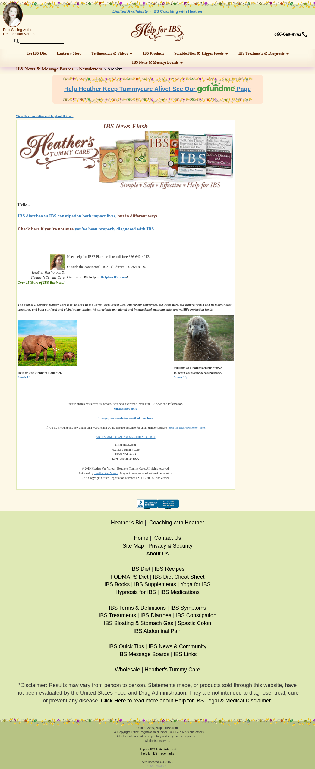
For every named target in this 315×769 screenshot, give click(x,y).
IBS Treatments (117, 615)
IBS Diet (140, 569)
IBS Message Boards (143, 654)
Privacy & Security (170, 546)
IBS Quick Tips (126, 646)
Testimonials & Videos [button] (112, 53)
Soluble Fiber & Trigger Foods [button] (201, 53)
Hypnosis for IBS (135, 592)
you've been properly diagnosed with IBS (114, 229)
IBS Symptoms (188, 608)
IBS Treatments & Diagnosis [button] (263, 53)
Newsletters (90, 69)
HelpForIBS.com (114, 277)
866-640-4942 (287, 34)
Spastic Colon (194, 623)
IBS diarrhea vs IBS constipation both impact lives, (67, 216)
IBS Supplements (155, 584)
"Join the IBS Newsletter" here (186, 427)
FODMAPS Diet (130, 577)
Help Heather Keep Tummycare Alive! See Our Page (157, 89)
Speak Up (181, 377)
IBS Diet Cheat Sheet (178, 577)
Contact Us (167, 538)
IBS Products (153, 53)
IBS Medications (180, 592)
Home (141, 538)
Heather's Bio (127, 523)
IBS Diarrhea (156, 615)
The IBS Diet (36, 53)
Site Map (133, 546)
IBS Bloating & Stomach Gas (138, 623)
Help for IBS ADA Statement (157, 749)
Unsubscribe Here (125, 408)
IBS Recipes (169, 569)
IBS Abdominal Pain (157, 631)
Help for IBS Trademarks (157, 753)
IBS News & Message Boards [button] (157, 62)
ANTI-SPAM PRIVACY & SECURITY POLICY (125, 437)
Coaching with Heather (176, 523)
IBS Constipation (196, 615)
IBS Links (185, 654)
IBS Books (117, 584)
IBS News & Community (177, 646)
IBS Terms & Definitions (137, 608)
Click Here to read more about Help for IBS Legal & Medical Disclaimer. (186, 701)
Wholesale (127, 670)
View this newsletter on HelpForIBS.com (45, 116)
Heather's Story (69, 53)
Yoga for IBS (195, 584)
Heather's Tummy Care (172, 670)
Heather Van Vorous (106, 473)
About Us (157, 554)
